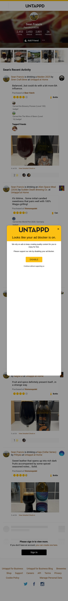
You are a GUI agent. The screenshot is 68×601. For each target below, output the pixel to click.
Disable (34, 259)
